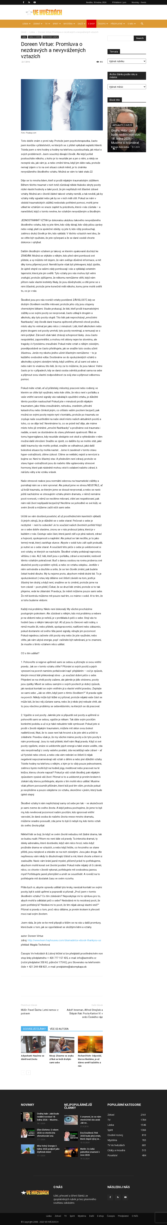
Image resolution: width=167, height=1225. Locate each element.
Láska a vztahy (35, 37)
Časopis (103, 23)
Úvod (23, 32)
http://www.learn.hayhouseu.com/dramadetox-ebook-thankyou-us (64, 940)
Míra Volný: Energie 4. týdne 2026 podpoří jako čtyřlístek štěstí (48, 1149)
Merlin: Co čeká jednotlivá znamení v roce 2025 (90, 1152)
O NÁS (132, 23)
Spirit (57, 23)
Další (81, 23)
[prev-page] (23, 1073)
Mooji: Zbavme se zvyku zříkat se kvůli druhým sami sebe (61, 1059)
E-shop (91, 23)
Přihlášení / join (119, 2)
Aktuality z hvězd (122, 125)
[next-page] (28, 1073)
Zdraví (37, 23)
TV (47, 23)
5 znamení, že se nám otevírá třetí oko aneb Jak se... (90, 1120)
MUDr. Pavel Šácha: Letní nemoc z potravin (39, 1011)
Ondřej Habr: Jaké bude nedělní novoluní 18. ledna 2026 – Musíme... (48, 1117)
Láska (26, 23)
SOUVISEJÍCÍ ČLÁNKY (34, 1029)
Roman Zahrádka (120, 147)
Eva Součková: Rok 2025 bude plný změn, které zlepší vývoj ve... (90, 1136)
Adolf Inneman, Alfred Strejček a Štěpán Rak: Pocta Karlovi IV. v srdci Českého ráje (85, 1013)
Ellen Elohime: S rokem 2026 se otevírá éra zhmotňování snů (47, 1133)
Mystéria (69, 23)
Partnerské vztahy (50, 37)
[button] (142, 23)
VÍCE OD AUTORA (59, 1029)
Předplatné (118, 23)
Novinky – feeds (139, 2)
